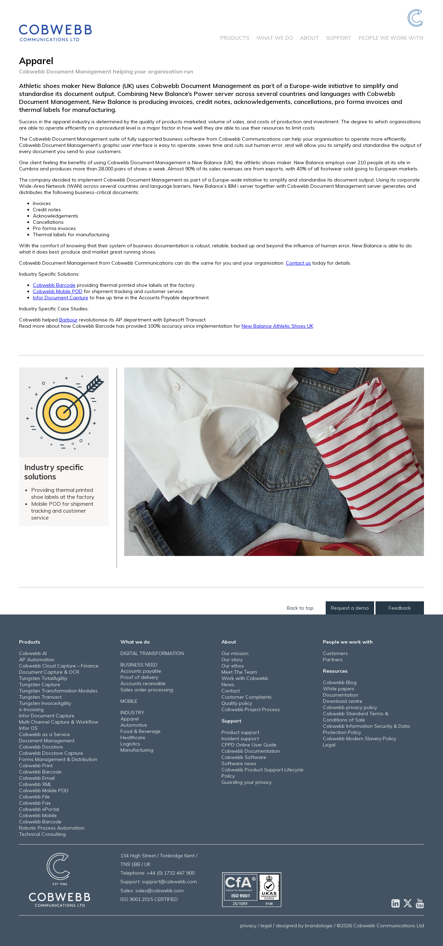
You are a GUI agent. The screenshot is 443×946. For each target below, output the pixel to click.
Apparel (129, 719)
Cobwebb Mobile (38, 815)
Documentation (340, 695)
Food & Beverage (140, 731)
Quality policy (237, 703)
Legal (329, 745)
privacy (248, 925)
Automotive (133, 725)
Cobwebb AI (33, 653)
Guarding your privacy (247, 782)
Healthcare (132, 737)
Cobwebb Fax (35, 803)
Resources (335, 671)
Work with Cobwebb (245, 678)
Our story (232, 659)
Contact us (298, 263)
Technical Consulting (42, 834)
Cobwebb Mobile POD (57, 291)
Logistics (130, 744)
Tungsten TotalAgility (43, 678)
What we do (274, 38)
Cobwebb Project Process (251, 709)
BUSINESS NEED (138, 665)
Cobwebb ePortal (39, 809)
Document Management (46, 740)
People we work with (391, 38)
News (228, 684)
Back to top (300, 608)
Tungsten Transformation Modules (58, 691)
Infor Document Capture (60, 297)
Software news (239, 763)
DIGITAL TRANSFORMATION (152, 653)
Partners (333, 659)
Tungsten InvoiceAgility (45, 703)
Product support (240, 732)
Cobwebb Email (37, 778)
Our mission (235, 653)
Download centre (342, 701)
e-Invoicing (31, 709)
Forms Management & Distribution (58, 759)
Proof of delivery (139, 677)
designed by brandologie (304, 925)
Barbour (68, 320)
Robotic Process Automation (51, 828)
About (309, 38)
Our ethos (233, 666)
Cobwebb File (34, 797)
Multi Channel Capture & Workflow (58, 722)
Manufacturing (136, 750)
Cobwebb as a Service (44, 734)
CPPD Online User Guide (249, 745)
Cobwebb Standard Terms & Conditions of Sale (355, 716)
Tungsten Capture (39, 684)
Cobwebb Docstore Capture (51, 753)
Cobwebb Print (36, 765)
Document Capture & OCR (49, 672)
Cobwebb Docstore (41, 747)
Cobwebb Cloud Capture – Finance (59, 666)
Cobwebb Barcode (54, 285)
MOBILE (128, 701)
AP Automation (36, 659)
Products (235, 38)
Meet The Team (239, 672)
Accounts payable (140, 671)
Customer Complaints (247, 697)
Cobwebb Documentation (251, 751)
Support (339, 38)
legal (266, 925)
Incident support (240, 738)
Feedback (400, 608)
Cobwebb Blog (339, 682)
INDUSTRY (132, 712)
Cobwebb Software (244, 757)
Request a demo (350, 608)
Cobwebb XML (35, 784)
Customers (335, 653)
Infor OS (28, 728)
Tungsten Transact (40, 697)
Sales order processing (146, 690)
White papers (338, 689)
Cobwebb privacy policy (350, 707)
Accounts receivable (143, 683)
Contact (231, 691)
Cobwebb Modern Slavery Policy (359, 738)
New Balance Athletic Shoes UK (277, 326)
